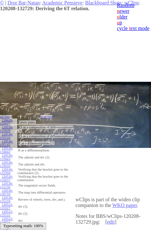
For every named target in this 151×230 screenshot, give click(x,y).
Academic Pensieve (62, 2)
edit (111, 222)
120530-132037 (6, 178)
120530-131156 (6, 185)
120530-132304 (6, 171)
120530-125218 (6, 199)
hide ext (46, 117)
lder (122, 16)
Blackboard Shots (103, 2)
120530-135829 (6, 129)
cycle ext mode (133, 28)
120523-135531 (6, 213)
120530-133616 (6, 164)
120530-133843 (6, 157)
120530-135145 (6, 143)
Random (125, 5)
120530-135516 (6, 136)
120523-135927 (6, 206)
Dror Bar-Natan (23, 2)
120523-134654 (6, 220)
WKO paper (124, 205)
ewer (123, 11)
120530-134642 (6, 150)
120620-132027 (6, 122)
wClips (5, 117)
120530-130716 (6, 192)
